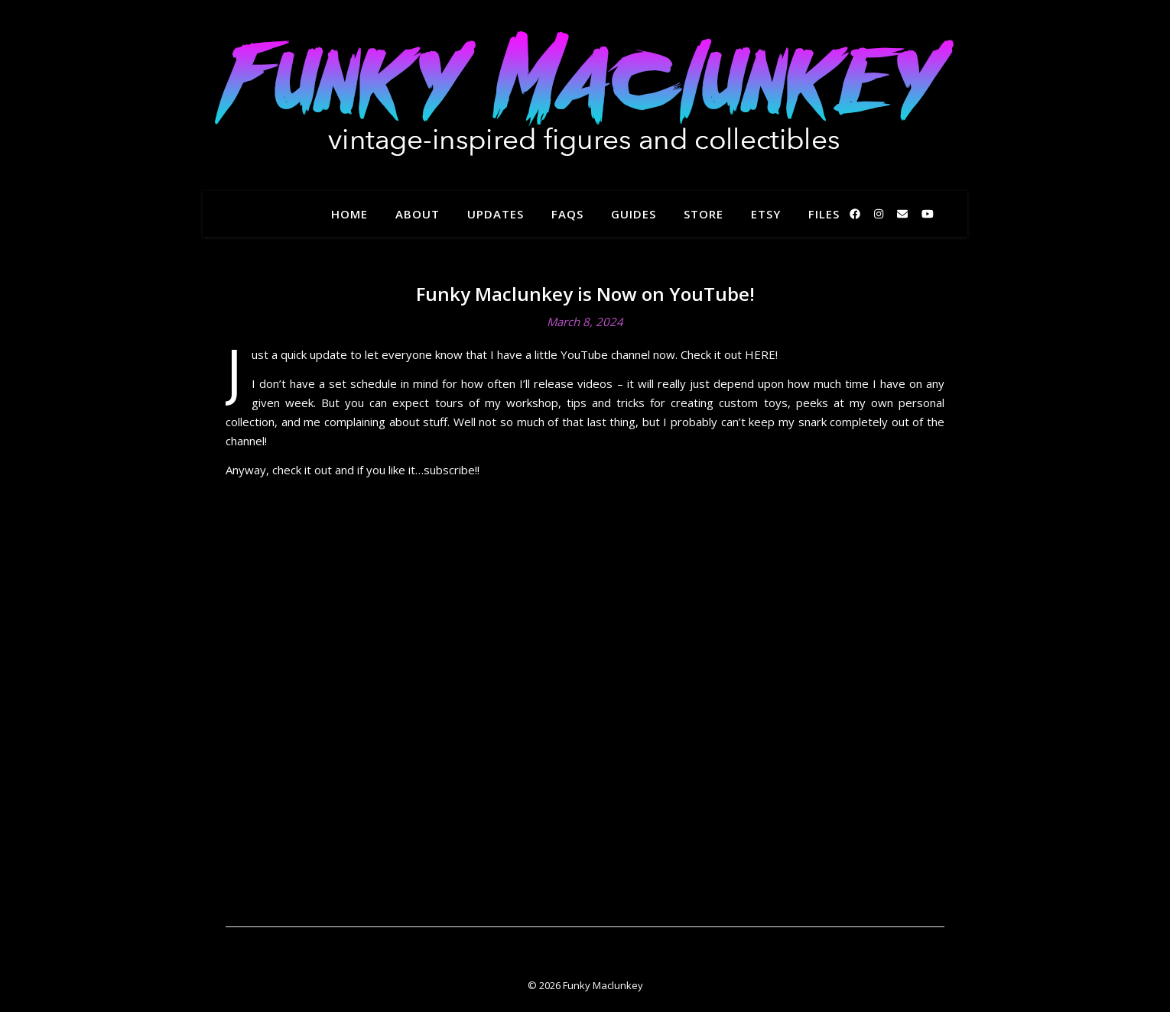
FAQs (567, 213)
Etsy (766, 213)
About (417, 213)
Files (824, 213)
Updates (495, 213)
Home (349, 213)
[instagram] (880, 213)
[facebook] (856, 213)
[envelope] (904, 213)
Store (703, 213)
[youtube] (927, 213)
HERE (760, 354)
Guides (633, 213)
